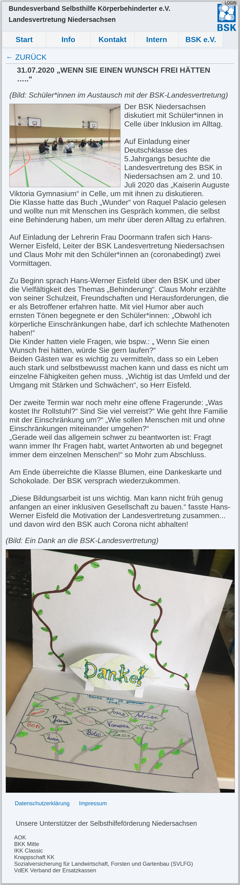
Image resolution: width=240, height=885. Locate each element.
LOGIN (230, 3)
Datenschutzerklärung (42, 803)
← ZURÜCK (26, 57)
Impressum (93, 803)
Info (68, 39)
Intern (156, 39)
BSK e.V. (201, 39)
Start (24, 39)
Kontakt (112, 39)
